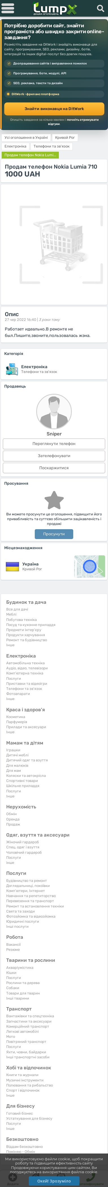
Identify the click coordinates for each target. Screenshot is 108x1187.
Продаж (13, 824)
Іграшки (13, 750)
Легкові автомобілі (22, 1031)
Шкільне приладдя (22, 786)
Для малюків (17, 765)
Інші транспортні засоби (27, 1057)
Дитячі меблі (17, 755)
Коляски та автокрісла (26, 776)
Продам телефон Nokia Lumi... (30, 155)
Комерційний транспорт (27, 1026)
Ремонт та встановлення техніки (35, 906)
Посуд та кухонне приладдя (30, 625)
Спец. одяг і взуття (22, 847)
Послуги (13, 678)
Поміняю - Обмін (20, 1152)
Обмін (11, 814)
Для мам (13, 770)
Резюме (13, 949)
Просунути (54, 534)
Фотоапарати (18, 694)
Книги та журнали (22, 1075)
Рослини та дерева (23, 983)
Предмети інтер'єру (23, 630)
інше (10, 862)
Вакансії (13, 944)
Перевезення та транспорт (30, 901)
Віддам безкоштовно (24, 1146)
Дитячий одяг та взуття (27, 760)
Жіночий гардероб (22, 842)
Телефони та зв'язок (24, 689)
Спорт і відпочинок (23, 1090)
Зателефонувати (54, 455)
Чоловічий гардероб (24, 852)
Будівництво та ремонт (26, 880)
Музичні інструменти (25, 1080)
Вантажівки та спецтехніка (30, 1016)
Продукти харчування (25, 635)
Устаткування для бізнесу (29, 1118)
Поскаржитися (54, 468)
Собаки (12, 988)
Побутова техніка (21, 620)
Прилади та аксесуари (26, 727)
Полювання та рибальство (29, 1085)
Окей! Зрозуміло (54, 1181)
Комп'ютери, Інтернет (25, 891)
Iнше (10, 645)
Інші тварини (17, 998)
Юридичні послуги (22, 921)
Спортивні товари (22, 781)
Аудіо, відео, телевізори (27, 668)
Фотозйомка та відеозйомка (30, 916)
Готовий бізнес (19, 1113)
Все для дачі (17, 609)
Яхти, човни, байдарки (26, 1052)
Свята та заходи (20, 911)
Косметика (15, 717)
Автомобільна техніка (25, 663)
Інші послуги (17, 926)
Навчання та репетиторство (31, 896)
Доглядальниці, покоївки (28, 886)
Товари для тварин (23, 993)
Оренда (13, 819)
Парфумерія (16, 722)
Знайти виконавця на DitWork (54, 108)
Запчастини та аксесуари (28, 1021)
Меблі (11, 614)
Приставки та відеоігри (26, 683)
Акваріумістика (19, 967)
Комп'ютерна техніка (24, 673)
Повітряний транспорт (26, 1042)
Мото (10, 1036)
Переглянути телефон (54, 443)
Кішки (11, 973)
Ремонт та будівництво (26, 640)
